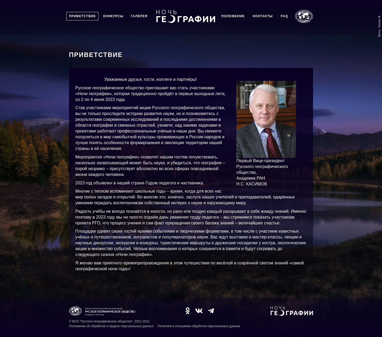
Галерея (139, 16)
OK (187, 311)
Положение (233, 16)
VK (199, 311)
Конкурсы (113, 16)
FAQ (284, 16)
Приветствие (82, 16)
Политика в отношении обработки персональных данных (199, 326)
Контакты (263, 16)
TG (211, 311)
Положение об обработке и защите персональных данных (111, 326)
